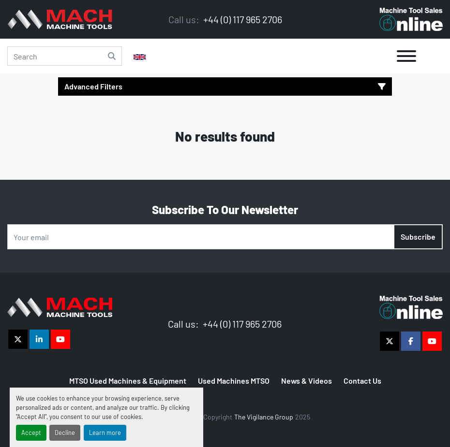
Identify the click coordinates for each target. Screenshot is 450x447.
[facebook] (410, 341)
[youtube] (60, 339)
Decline (65, 432)
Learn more (105, 432)
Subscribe (418, 236)
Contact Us (362, 380)
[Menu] (406, 56)
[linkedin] (39, 339)
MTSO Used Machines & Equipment (127, 380)
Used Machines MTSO (234, 380)
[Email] (225, 236)
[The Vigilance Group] (59, 306)
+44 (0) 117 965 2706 (241, 19)
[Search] (64, 56)
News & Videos (306, 380)
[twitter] (18, 339)
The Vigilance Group (263, 417)
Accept (31, 432)
